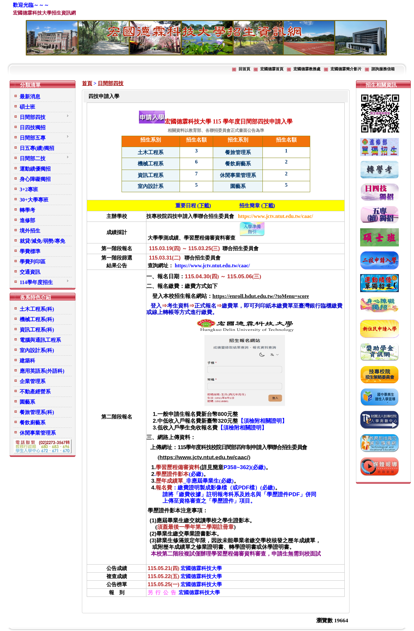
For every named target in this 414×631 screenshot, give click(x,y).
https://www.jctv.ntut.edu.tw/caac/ (204, 457)
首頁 (87, 83)
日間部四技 (110, 83)
